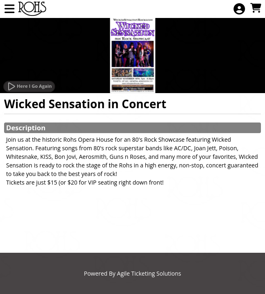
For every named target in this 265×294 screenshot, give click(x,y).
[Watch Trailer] (29, 86)
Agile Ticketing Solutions (149, 273)
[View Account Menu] (239, 9)
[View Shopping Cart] (256, 8)
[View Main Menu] (9, 9)
